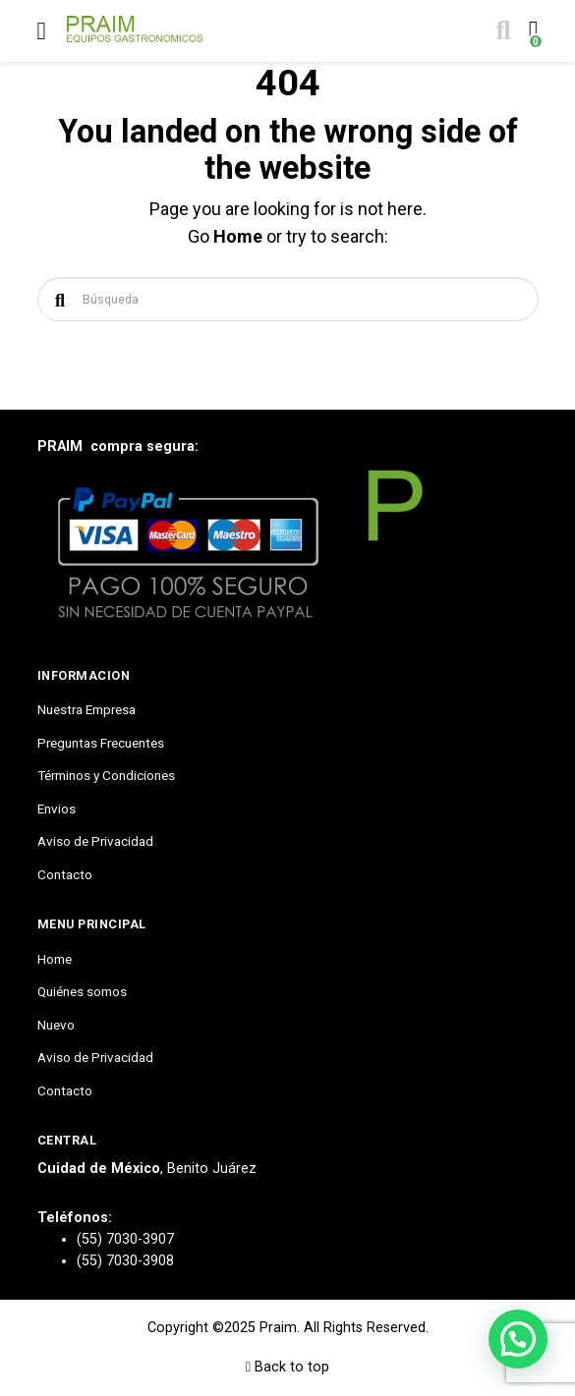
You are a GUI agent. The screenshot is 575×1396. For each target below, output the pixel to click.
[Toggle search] (501, 31)
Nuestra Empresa (86, 709)
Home (237, 236)
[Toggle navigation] (41, 31)
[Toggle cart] (531, 31)
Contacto (64, 874)
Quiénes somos (82, 991)
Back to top (287, 1367)
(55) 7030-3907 (125, 1239)
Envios (56, 808)
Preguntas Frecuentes (100, 743)
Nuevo (56, 1025)
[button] (518, 1339)
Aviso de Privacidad (95, 841)
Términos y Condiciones (106, 775)
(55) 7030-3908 (125, 1261)
